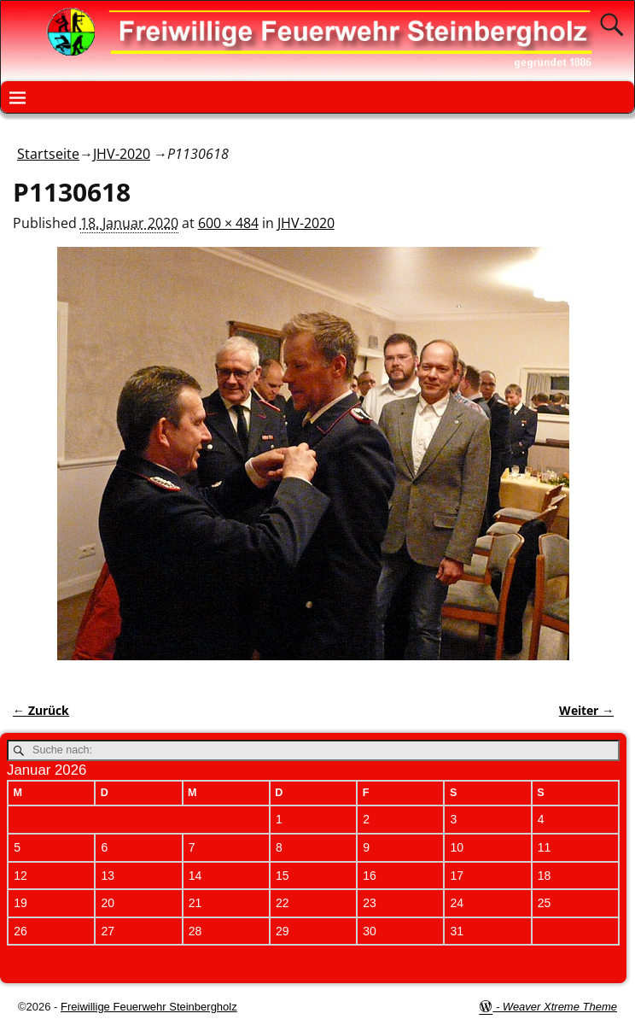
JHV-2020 (121, 153)
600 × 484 (228, 223)
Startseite (48, 153)
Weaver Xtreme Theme (560, 1006)
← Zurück (41, 710)
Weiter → (586, 710)
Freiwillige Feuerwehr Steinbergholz (149, 1006)
